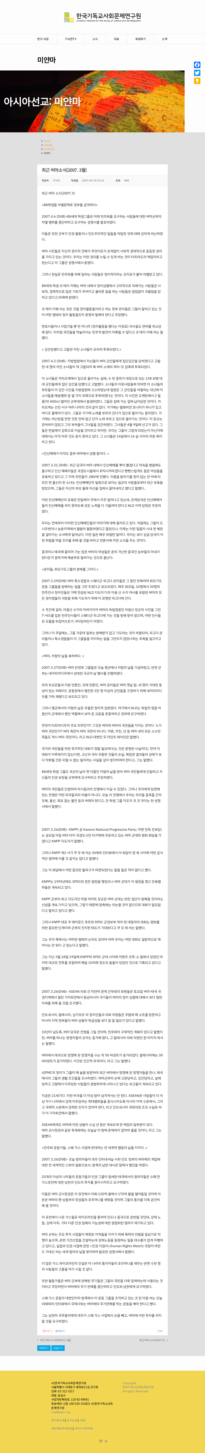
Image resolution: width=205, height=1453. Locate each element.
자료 (116, 39)
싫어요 (59, 1331)
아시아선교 (49, 149)
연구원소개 (57, 1420)
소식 (95, 39)
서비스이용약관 (83, 1428)
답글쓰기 (58, 1348)
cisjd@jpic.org (60, 1412)
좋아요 (47, 1331)
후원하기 (140, 39)
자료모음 (48, 145)
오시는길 (72, 1420)
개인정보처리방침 (61, 1428)
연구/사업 (43, 39)
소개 (164, 39)
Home (47, 141)
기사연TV (70, 39)
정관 (82, 1420)
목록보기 (43, 1348)
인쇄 (159, 1331)
